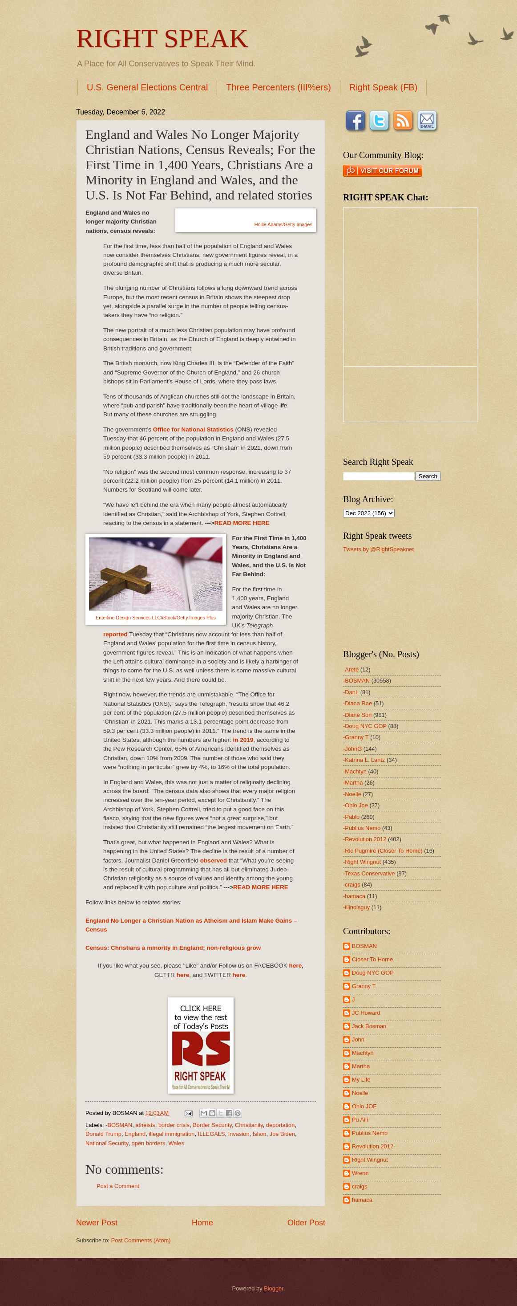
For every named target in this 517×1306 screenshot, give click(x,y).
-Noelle (352, 794)
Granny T (364, 986)
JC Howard (366, 1012)
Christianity (249, 1125)
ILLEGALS (211, 1134)
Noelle (360, 1093)
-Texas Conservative (369, 873)
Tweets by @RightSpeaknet (378, 549)
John (358, 1039)
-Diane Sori (357, 715)
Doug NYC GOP (373, 972)
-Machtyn (355, 771)
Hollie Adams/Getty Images (283, 224)
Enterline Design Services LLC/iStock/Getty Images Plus (156, 617)
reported (115, 634)
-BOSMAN (118, 1125)
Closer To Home (372, 959)
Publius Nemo (370, 1133)
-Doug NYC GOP (365, 726)
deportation (280, 1125)
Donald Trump (103, 1134)
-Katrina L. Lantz (364, 760)
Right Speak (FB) (383, 87)
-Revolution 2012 (364, 839)
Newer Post (96, 1222)
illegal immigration (171, 1134)
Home (202, 1222)
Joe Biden (282, 1134)
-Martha (353, 782)
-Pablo (351, 817)
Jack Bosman (369, 1026)
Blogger (273, 1288)
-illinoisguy (356, 907)
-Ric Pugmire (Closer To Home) (383, 850)
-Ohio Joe (355, 805)
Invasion (239, 1134)
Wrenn (360, 1173)
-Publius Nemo (361, 828)
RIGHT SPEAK (162, 38)
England (135, 1134)
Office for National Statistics (193, 429)
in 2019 (243, 739)
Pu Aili (360, 1119)
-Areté (351, 669)
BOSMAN (364, 946)
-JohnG (352, 748)
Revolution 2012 (372, 1146)
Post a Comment (118, 1186)
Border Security (212, 1125)
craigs (359, 1186)
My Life (361, 1079)
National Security (106, 1143)
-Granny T (356, 737)
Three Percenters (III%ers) (278, 87)
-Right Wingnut (362, 861)
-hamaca (354, 896)
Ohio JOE (364, 1106)
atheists (145, 1125)
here (295, 965)
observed (213, 860)
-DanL (351, 692)
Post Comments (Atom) (141, 1240)
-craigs (351, 884)
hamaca (362, 1199)
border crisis (174, 1125)
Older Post (306, 1222)
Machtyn (363, 1053)
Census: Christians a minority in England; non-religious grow (173, 947)
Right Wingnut (370, 1159)
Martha (361, 1066)
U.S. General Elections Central (147, 87)
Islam (260, 1134)
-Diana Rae (357, 703)
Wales (176, 1143)
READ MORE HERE (242, 523)
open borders (149, 1143)
